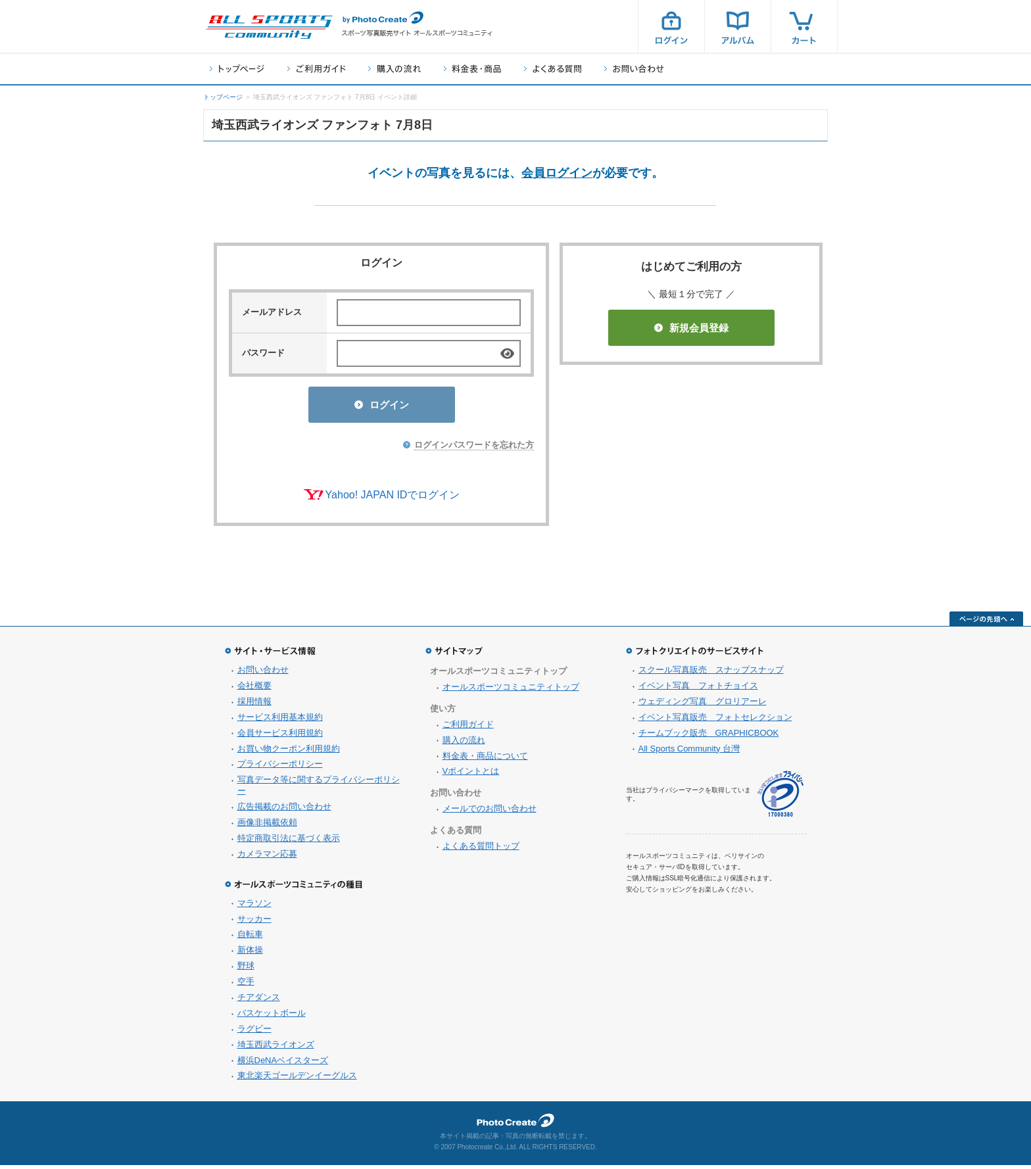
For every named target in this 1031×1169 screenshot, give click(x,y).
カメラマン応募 (267, 858)
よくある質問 (553, 68)
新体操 (250, 954)
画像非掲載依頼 (267, 826)
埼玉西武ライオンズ (275, 1048)
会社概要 (254, 689)
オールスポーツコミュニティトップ (511, 691)
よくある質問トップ (481, 850)
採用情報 (254, 705)
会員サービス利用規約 (280, 737)
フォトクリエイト (515, 1124)
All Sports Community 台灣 (689, 752)
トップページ (237, 68)
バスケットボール (271, 1017)
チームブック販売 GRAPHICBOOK (708, 737)
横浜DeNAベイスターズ (283, 1064)
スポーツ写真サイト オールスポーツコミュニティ (269, 26)
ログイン (671, 26)
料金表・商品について (485, 760)
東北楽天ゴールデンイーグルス (297, 1079)
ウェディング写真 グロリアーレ (702, 705)
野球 (245, 969)
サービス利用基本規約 (280, 721)
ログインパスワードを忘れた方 (474, 449)
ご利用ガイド (316, 68)
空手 (245, 985)
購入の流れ (394, 68)
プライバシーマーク (780, 798)
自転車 (250, 938)
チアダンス (258, 1001)
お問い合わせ (634, 68)
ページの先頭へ (986, 622)
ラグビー (254, 1033)
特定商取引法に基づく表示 (288, 842)
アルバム (738, 26)
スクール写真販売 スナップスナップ (711, 674)
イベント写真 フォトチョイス (698, 689)
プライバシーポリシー (280, 768)
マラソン (254, 907)
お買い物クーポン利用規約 (288, 752)
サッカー (254, 923)
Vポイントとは (471, 775)
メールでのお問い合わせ (490, 812)
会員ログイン (556, 172)
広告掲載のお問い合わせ (284, 810)
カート (804, 26)
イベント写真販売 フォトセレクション (715, 721)
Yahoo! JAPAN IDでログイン (392, 498)
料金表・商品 (472, 68)
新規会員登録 (691, 327)
